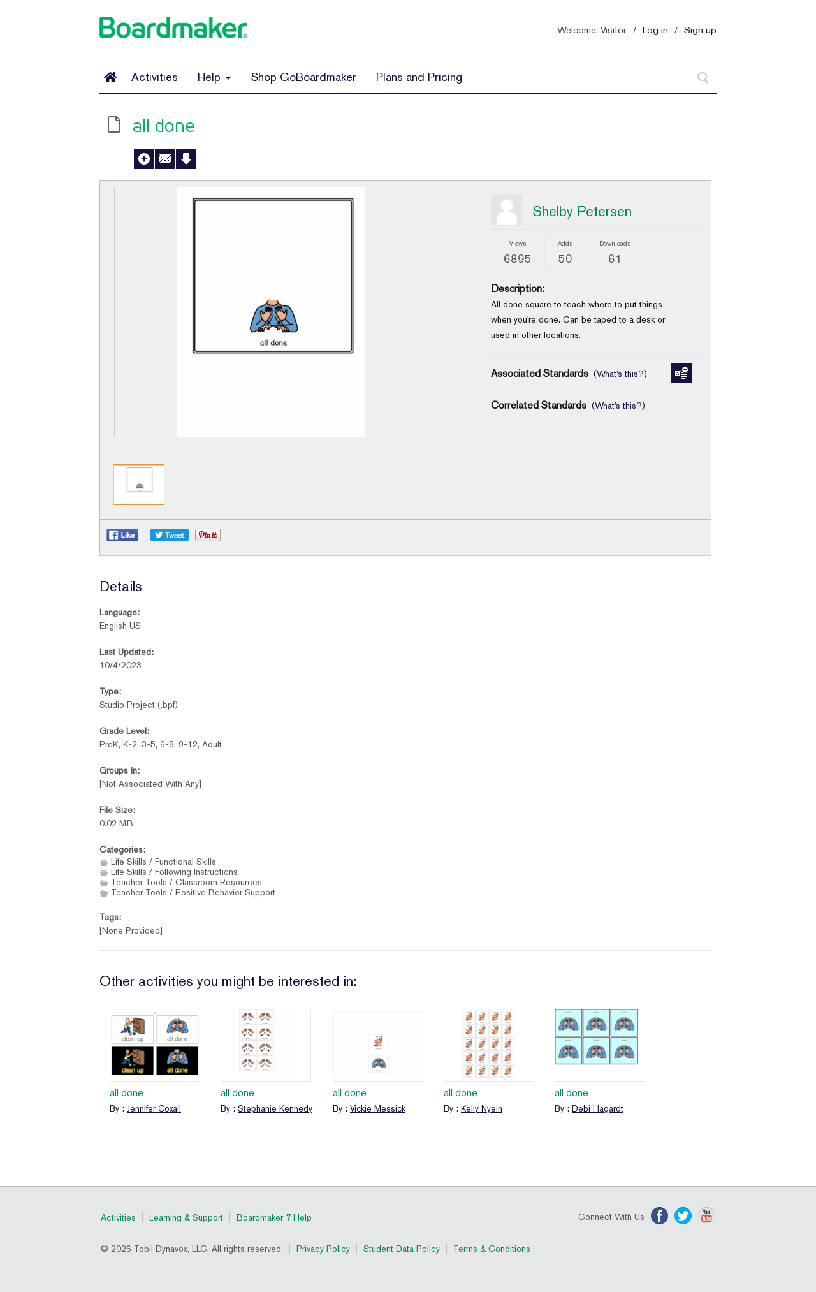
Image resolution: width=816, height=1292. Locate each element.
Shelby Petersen (582, 211)
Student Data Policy (401, 1249)
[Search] (703, 77)
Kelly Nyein (481, 1108)
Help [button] (214, 77)
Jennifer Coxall (154, 1108)
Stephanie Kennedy (275, 1108)
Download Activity (186, 159)
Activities (154, 77)
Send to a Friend (165, 159)
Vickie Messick (377, 1108)
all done (126, 1093)
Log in (655, 29)
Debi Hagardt (597, 1108)
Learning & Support (186, 1217)
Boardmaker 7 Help (274, 1217)
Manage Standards (681, 373)
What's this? (620, 374)
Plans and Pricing (419, 77)
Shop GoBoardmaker (303, 77)
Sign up (700, 29)
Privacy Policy (323, 1249)
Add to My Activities (144, 159)
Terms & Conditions (491, 1249)
